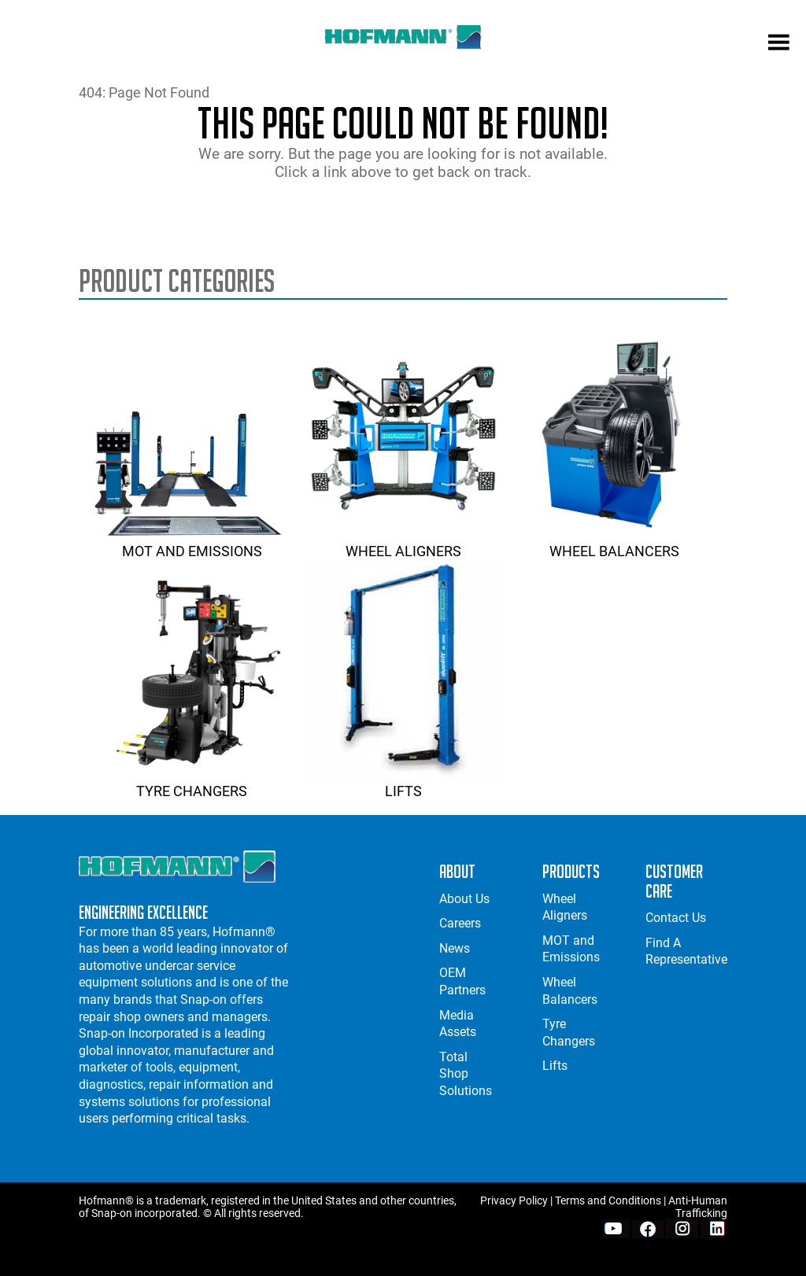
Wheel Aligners (403, 542)
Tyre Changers (192, 782)
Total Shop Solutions (465, 1073)
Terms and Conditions (608, 1200)
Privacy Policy (514, 1200)
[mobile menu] (778, 44)
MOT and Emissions (192, 542)
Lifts (403, 782)
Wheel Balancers (614, 542)
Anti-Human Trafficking (697, 1206)
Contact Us (675, 917)
